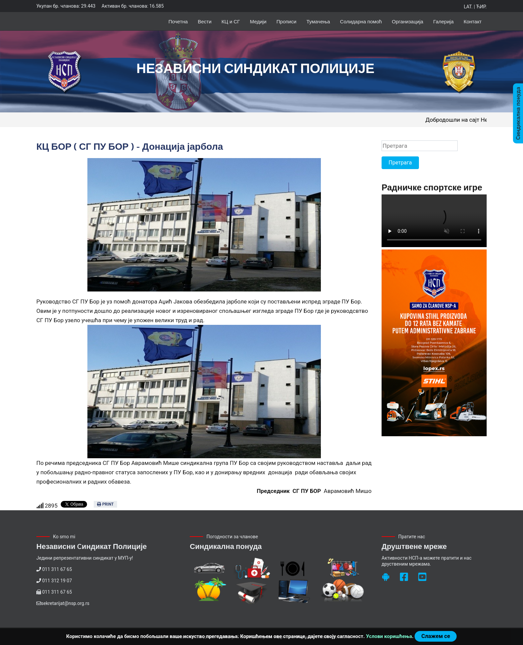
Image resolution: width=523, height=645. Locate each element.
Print (105, 504)
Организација (407, 21)
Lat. (468, 6)
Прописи (287, 21)
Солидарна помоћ (361, 21)
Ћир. (481, 6)
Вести (204, 21)
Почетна (178, 21)
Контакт (473, 21)
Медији (258, 21)
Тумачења (318, 21)
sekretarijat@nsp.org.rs (65, 603)
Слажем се (435, 636)
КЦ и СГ (230, 21)
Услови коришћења (389, 636)
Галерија (443, 21)
